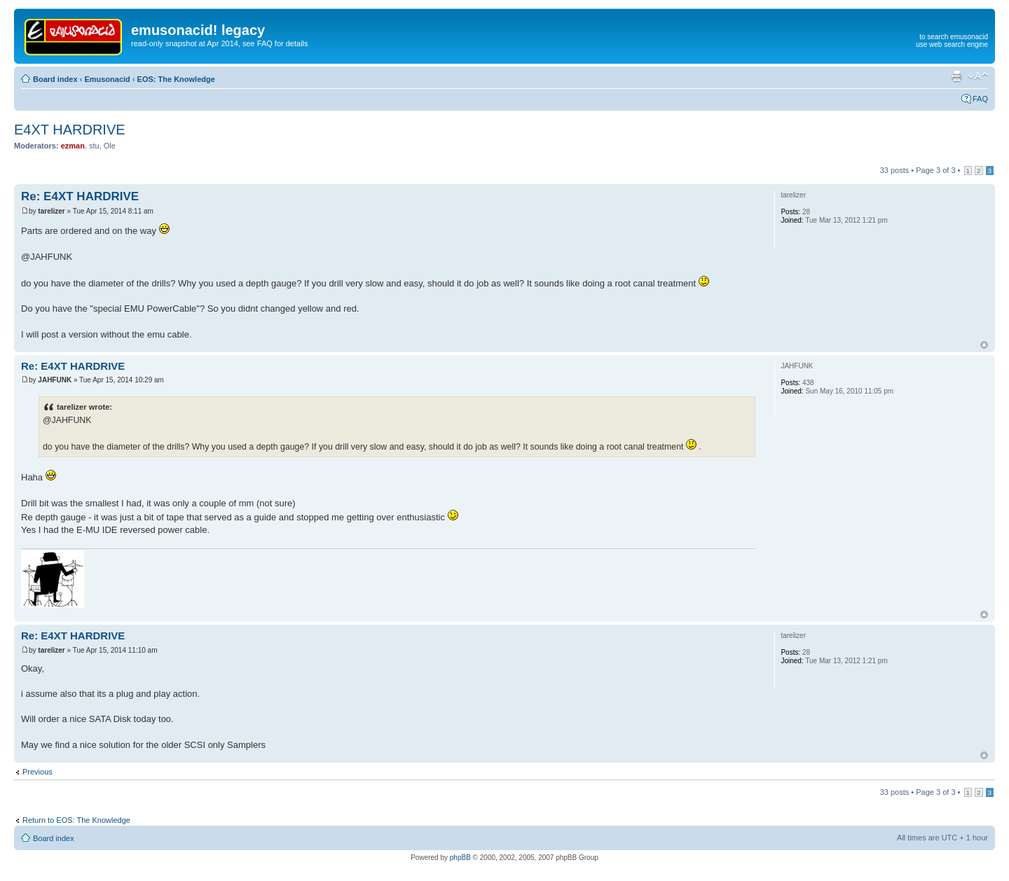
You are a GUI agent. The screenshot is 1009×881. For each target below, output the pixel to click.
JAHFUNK (54, 380)
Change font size (978, 76)
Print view (956, 76)
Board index (55, 79)
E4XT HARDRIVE (69, 129)
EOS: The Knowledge (176, 79)
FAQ (980, 99)
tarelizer (51, 211)
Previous (37, 772)
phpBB (460, 857)
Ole (110, 145)
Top (984, 345)
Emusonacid (107, 79)
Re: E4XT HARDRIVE (80, 196)
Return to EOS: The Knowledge (76, 820)
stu (94, 145)
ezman (73, 145)
